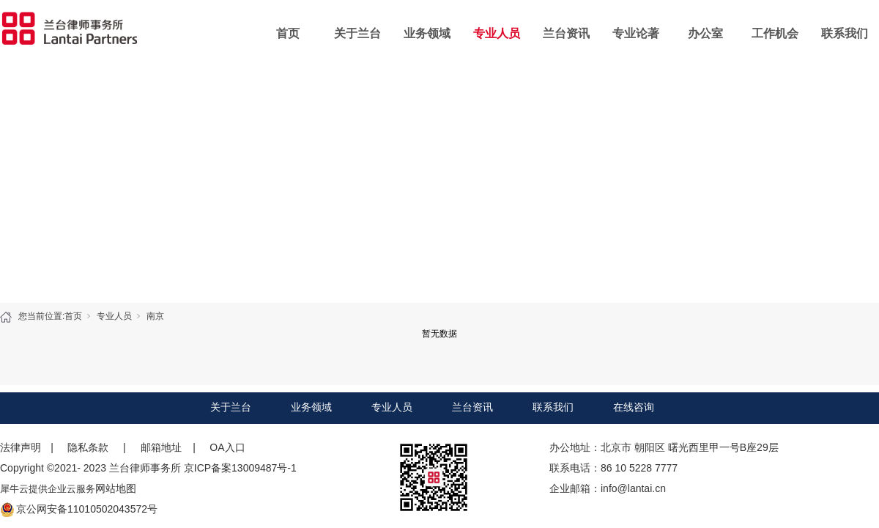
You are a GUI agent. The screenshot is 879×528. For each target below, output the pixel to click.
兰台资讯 (566, 33)
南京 (155, 316)
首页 (288, 33)
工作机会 (775, 33)
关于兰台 (357, 33)
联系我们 (844, 33)
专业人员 (496, 33)
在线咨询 (633, 407)
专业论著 (635, 33)
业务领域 (427, 33)
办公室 (705, 33)
